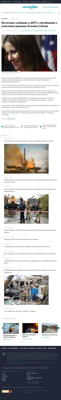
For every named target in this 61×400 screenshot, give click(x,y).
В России (9, 12)
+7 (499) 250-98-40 (45, 362)
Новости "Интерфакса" (32, 373)
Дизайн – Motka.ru (46, 390)
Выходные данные (26, 392)
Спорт (24, 12)
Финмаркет (44, 1)
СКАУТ (3, 377)
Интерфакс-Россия (35, 1)
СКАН (28, 374)
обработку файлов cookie (19, 360)
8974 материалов (27, 339)
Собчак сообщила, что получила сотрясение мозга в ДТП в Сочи (38, 30)
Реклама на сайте (41, 348)
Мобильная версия (6, 1)
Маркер (4, 379)
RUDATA (29, 376)
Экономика (19, 12)
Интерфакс (30, 7)
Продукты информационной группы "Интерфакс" (25, 368)
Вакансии (32, 348)
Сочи (3, 118)
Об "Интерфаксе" (17, 1)
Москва (34, 12)
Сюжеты (48, 12)
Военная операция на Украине (29, 335)
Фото (52, 12)
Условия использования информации (30, 390)
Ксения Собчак (11, 118)
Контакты (4, 348)
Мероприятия (52, 348)
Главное (4, 12)
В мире (14, 12)
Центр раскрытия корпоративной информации (34, 378)
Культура (29, 12)
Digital (38, 12)
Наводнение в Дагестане (50, 335)
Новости (43, 12)
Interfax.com (26, 1)
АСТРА (3, 380)
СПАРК (3, 374)
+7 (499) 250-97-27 (11, 363)
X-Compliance (5, 376)
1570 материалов (7, 339)
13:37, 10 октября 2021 (13, 18)
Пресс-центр (24, 348)
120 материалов (46, 337)
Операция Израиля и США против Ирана (10, 336)
